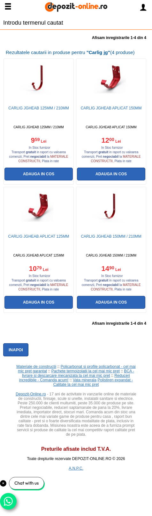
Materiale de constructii (36, 366)
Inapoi (16, 349)
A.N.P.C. (76, 468)
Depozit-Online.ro (31, 394)
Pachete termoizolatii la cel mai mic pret (85, 371)
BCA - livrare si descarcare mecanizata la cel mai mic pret (78, 373)
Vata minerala (84, 380)
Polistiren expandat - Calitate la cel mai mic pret (93, 382)
